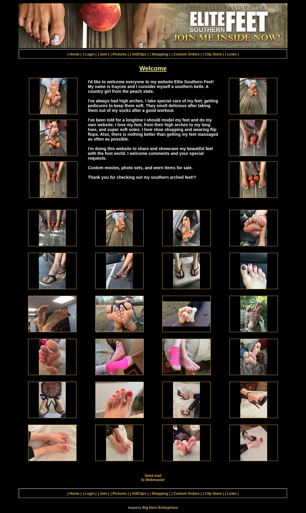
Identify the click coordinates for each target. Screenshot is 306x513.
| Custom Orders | (187, 54)
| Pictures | (120, 54)
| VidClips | (139, 54)
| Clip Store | (213, 54)
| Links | (232, 54)
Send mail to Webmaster (153, 478)
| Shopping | (160, 54)
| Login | (90, 54)
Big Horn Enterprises (160, 508)
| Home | (75, 54)
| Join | (103, 54)
